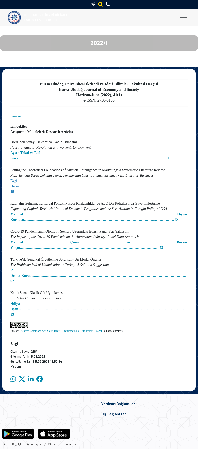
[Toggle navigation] (183, 17)
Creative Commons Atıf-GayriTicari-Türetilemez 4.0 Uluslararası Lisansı (61, 330)
